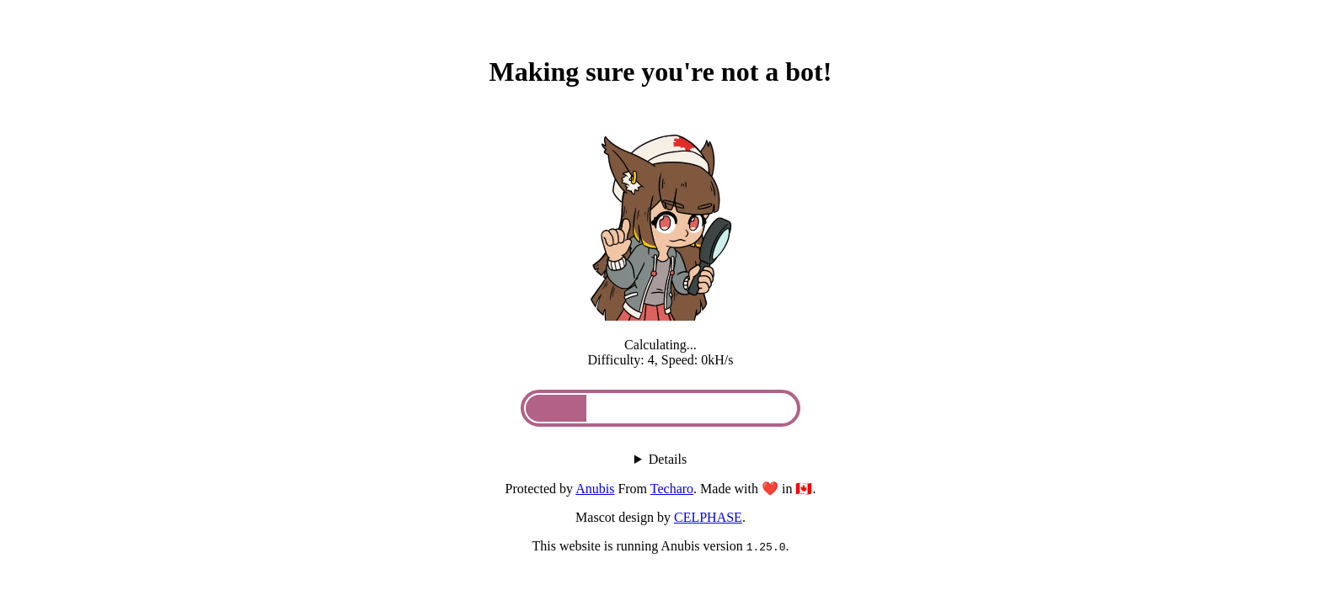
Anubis (594, 488)
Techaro (671, 488)
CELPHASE (708, 517)
